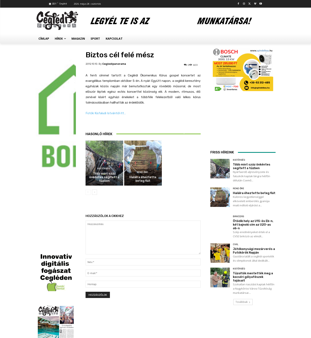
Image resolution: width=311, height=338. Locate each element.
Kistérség (103, 168)
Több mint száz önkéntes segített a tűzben (104, 177)
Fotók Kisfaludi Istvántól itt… (106, 113)
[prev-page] (88, 192)
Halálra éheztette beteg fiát (142, 179)
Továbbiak (243, 302)
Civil (235, 244)
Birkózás (181, 123)
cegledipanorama (114, 64)
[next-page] (94, 192)
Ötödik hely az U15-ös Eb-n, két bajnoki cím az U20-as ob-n (182, 132)
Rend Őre (142, 172)
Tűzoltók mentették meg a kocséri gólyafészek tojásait (253, 276)
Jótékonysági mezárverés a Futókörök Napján (254, 250)
